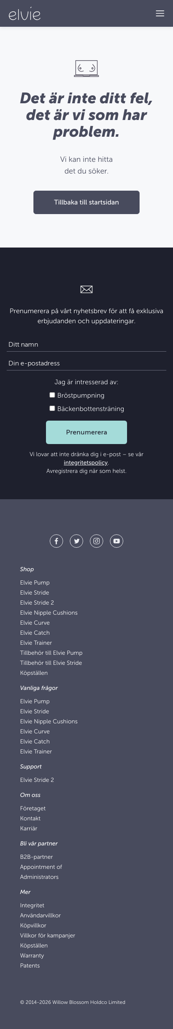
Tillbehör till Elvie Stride (51, 663)
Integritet (32, 906)
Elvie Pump (35, 583)
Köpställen (34, 673)
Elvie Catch (35, 633)
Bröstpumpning (76, 395)
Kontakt (30, 819)
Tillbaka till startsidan (86, 202)
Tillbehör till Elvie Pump (51, 653)
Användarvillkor (40, 916)
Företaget (33, 809)
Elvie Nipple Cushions (49, 613)
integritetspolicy (86, 463)
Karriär (28, 829)
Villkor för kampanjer (47, 936)
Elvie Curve (35, 623)
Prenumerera (86, 432)
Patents (30, 966)
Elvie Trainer (36, 643)
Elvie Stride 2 (37, 603)
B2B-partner (36, 857)
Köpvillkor (33, 926)
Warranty (32, 956)
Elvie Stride (34, 593)
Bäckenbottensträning (87, 409)
